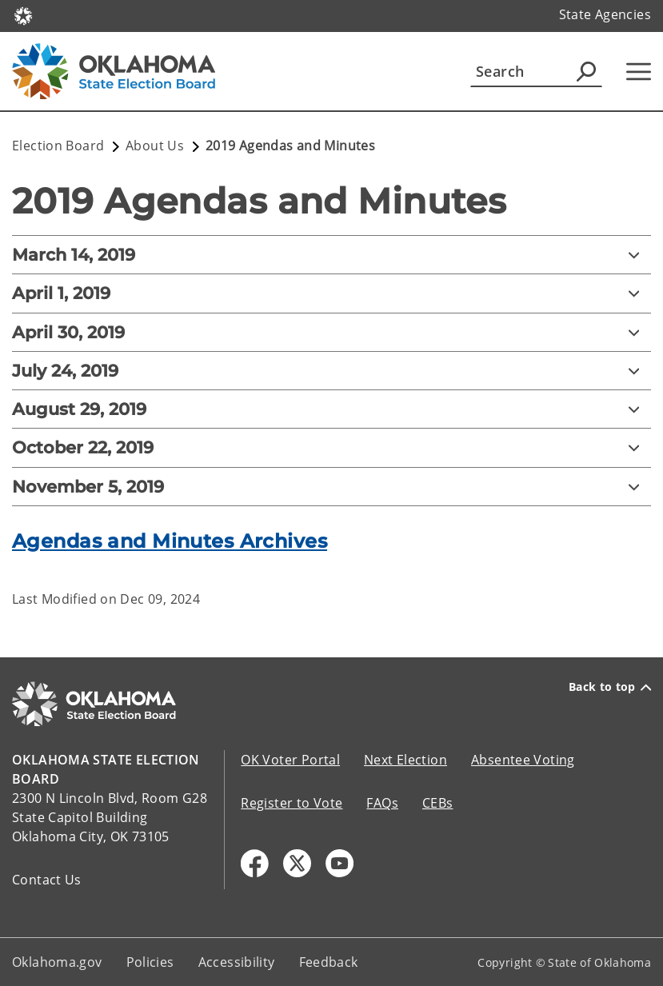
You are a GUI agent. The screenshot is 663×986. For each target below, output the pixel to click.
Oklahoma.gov (57, 962)
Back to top (610, 687)
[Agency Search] (586, 71)
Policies (150, 962)
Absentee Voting (523, 759)
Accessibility (236, 962)
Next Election (405, 759)
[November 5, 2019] (331, 486)
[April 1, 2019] (331, 293)
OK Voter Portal (290, 759)
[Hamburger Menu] (638, 71)
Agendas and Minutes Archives (169, 541)
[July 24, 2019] (331, 370)
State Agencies (605, 14)
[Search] (536, 71)
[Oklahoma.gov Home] (23, 14)
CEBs (437, 803)
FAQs (382, 803)
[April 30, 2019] (331, 332)
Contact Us (47, 879)
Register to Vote (291, 803)
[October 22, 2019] (331, 447)
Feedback (328, 962)
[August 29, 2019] (331, 409)
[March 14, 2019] (331, 254)
